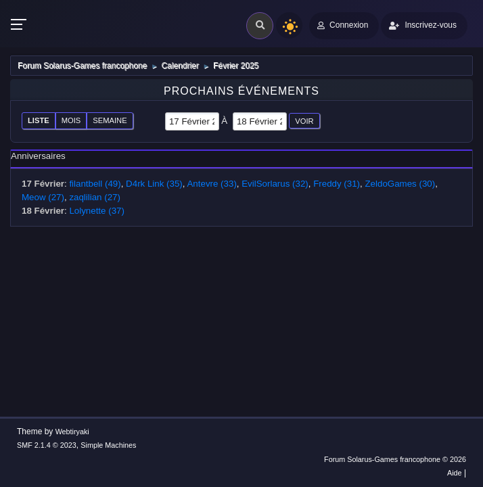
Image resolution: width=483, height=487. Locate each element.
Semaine (110, 120)
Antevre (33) (211, 184)
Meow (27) (43, 197)
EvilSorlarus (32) (275, 184)
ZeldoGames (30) (400, 184)
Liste (38, 120)
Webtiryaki (72, 431)
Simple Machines (108, 445)
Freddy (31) (336, 184)
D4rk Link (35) (154, 184)
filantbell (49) (94, 184)
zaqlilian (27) (94, 197)
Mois (71, 120)
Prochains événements (241, 91)
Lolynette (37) (96, 211)
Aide (454, 473)
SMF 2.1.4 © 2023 (46, 445)
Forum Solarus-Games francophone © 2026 (395, 459)
